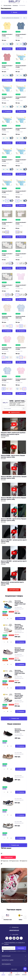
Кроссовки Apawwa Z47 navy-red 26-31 (20, 730)
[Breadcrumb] (1, 5)
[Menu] (2, 2)
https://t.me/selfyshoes (14, 938)
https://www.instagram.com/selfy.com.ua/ (10, 938)
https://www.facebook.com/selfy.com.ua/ (6, 938)
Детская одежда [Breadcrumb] (7, 5)
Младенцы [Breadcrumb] (15, 5)
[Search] (4, 2)
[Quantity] (7, 618)
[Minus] (4, 618)
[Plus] (11, 618)
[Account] (26, 2)
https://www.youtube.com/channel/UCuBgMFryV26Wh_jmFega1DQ (17, 938)
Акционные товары (14, 596)
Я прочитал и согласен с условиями (15, 951)
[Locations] (23, 2)
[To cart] (7, 48)
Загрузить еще (14, 589)
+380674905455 (14, 930)
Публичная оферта (12, 951)
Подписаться (15, 412)
